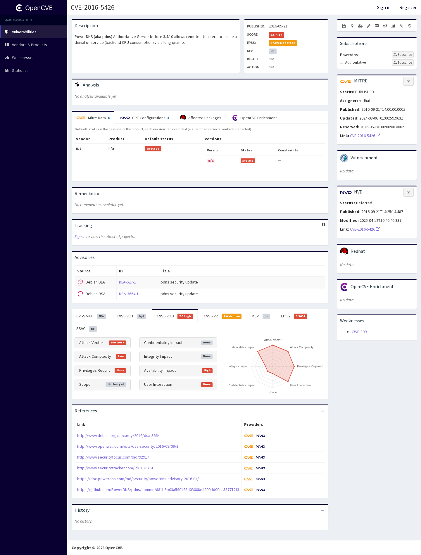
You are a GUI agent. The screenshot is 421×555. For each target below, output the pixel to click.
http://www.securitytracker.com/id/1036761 (115, 468)
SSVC (86, 329)
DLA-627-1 (127, 282)
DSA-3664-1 (129, 293)
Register (408, 7)
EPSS (294, 316)
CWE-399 (359, 331)
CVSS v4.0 (91, 316)
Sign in (384, 7)
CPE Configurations (144, 117)
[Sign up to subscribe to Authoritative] (403, 62)
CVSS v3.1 (131, 316)
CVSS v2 (223, 316)
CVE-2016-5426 (93, 7)
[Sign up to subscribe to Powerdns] (403, 54)
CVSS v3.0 (175, 316)
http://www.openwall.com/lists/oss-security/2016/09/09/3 (127, 446)
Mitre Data (93, 117)
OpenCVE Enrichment (254, 118)
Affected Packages (200, 118)
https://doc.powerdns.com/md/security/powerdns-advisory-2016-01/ (138, 478)
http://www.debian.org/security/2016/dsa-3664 (118, 435)
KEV (261, 316)
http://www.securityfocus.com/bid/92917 (113, 457)
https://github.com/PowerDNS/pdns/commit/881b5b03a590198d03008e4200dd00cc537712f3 (158, 489)
